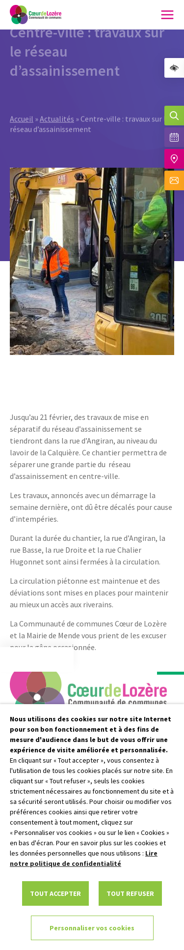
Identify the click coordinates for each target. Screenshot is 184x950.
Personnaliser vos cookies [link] (92, 927)
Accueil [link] (21, 96)
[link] (174, 68)
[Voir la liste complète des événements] (174, 137)
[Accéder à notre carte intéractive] (174, 159)
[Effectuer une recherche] (174, 115)
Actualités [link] (57, 96)
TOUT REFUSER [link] (130, 893)
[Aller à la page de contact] (174, 180)
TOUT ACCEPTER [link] (55, 893)
